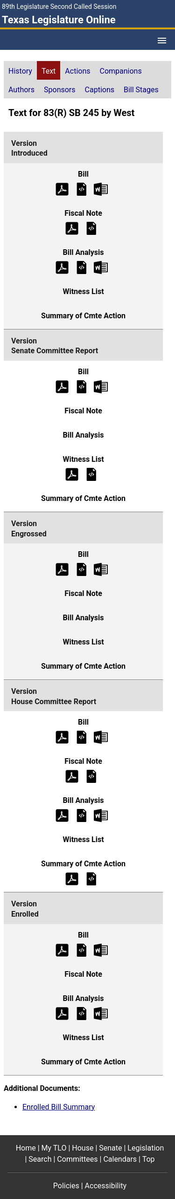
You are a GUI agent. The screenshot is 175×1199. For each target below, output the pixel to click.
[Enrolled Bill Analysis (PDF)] (62, 1012)
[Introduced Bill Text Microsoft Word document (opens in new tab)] (101, 188)
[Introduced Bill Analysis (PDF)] (62, 266)
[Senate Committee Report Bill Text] (82, 386)
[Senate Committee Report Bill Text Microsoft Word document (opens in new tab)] (101, 386)
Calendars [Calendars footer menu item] (120, 1159)
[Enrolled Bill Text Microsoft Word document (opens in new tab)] (101, 949)
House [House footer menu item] (82, 1148)
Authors (21, 89)
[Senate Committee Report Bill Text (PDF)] (62, 386)
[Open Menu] (162, 40)
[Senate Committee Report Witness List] (91, 473)
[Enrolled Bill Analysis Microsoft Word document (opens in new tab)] (101, 1012)
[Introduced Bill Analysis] (82, 266)
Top (148, 1159)
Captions (99, 89)
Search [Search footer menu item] (39, 1159)
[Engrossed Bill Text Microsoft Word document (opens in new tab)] (101, 569)
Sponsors (60, 89)
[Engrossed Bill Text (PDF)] (62, 569)
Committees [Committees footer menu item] (77, 1159)
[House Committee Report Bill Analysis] (82, 815)
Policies (66, 1185)
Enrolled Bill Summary (58, 1107)
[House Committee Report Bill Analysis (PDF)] (62, 815)
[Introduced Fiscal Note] (91, 227)
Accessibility (106, 1185)
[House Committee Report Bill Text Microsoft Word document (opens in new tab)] (101, 737)
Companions (121, 71)
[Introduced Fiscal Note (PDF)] (72, 227)
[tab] (20, 70)
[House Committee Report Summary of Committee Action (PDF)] (72, 878)
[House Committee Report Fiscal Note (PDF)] (72, 776)
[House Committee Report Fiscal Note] (91, 776)
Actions (77, 71)
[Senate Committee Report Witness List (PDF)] (72, 473)
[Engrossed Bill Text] (82, 569)
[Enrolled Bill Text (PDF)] (62, 949)
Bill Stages (141, 89)
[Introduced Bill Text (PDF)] (62, 188)
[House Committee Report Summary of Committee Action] (91, 878)
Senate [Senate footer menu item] (110, 1148)
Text (49, 71)
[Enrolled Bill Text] (82, 949)
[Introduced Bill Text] (82, 188)
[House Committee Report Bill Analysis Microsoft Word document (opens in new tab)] (101, 815)
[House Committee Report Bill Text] (82, 737)
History (20, 71)
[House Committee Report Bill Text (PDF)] (62, 737)
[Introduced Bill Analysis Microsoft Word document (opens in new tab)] (101, 266)
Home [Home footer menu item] (26, 1148)
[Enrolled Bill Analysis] (82, 1012)
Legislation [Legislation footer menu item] (145, 1148)
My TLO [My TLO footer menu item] (54, 1148)
